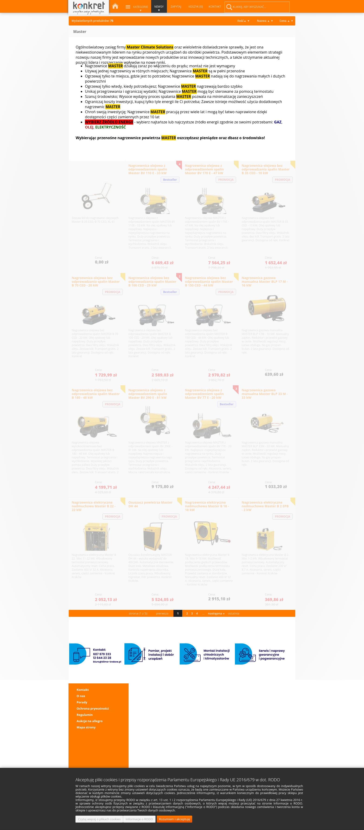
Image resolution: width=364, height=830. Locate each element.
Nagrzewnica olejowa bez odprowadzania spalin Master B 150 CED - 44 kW (209, 281)
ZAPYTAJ (175, 7)
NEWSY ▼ (158, 8)
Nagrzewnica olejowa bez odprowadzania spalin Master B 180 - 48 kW (96, 394)
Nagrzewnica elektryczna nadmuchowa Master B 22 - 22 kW (94, 506)
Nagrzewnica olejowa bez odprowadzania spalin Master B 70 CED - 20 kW (96, 281)
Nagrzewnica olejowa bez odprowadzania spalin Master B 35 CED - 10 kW (266, 169)
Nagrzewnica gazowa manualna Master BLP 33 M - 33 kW (265, 394)
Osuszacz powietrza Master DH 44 (150, 504)
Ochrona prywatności (93, 708)
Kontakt (83, 690)
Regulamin (85, 715)
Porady (82, 702)
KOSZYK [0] (195, 7)
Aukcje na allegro (90, 721)
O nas (81, 696)
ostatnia (233, 613)
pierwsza (162, 613)
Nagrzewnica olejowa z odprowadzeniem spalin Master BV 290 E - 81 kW (147, 394)
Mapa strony (86, 727)
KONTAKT (214, 7)
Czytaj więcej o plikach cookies (99, 819)
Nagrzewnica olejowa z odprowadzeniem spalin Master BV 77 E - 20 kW (204, 394)
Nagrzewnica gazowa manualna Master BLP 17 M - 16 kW (265, 281)
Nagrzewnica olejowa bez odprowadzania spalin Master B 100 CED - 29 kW (152, 281)
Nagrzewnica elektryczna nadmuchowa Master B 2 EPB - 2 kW (265, 506)
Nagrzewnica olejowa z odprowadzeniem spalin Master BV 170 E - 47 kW (204, 169)
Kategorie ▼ (140, 8)
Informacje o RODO (139, 819)
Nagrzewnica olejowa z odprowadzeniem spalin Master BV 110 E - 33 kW (147, 169)
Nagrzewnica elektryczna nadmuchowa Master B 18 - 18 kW (207, 506)
